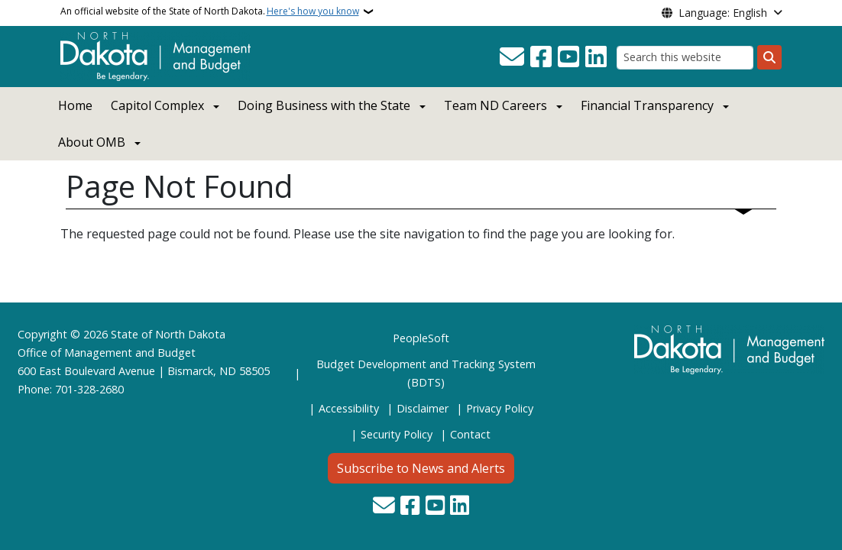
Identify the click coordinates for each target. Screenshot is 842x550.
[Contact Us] (512, 57)
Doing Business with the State (324, 105)
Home (75, 105)
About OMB (91, 142)
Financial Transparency (647, 105)
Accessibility (349, 408)
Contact (470, 434)
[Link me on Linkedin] (596, 57)
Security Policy (396, 434)
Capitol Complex (157, 105)
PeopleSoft (421, 338)
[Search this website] (685, 58)
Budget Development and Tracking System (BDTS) (426, 373)
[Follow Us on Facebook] (541, 57)
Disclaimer (423, 408)
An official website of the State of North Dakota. (209, 11)
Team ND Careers (495, 105)
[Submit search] (769, 57)
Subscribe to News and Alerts (421, 468)
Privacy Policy (499, 408)
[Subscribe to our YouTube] (568, 57)
